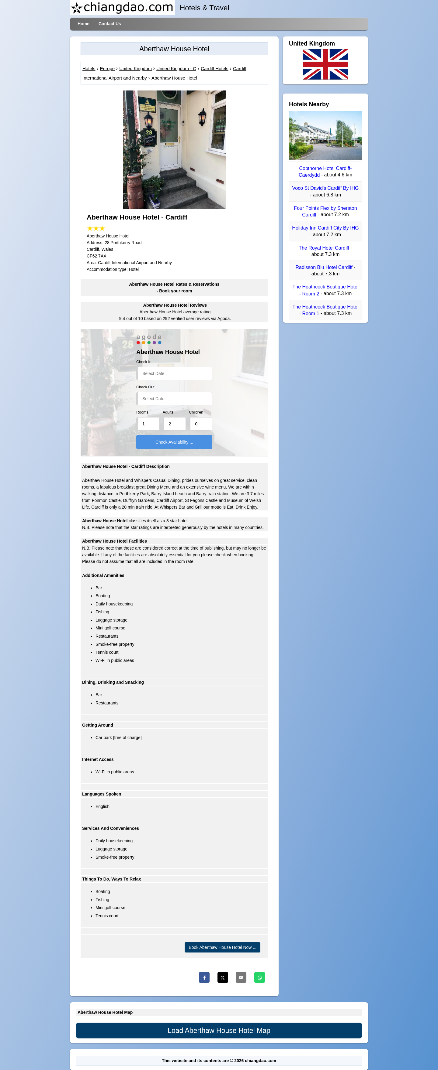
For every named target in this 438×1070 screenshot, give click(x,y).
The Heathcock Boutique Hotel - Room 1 (325, 310)
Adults (168, 412)
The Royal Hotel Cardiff (324, 247)
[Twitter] (222, 977)
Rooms (142, 412)
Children (196, 412)
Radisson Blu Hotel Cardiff (324, 267)
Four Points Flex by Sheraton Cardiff (325, 211)
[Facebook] (204, 977)
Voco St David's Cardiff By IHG (325, 188)
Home (83, 23)
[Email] (241, 977)
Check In (143, 362)
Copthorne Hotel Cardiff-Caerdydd (325, 172)
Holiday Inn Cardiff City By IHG (325, 228)
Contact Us (110, 23)
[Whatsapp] (259, 977)
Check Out (145, 387)
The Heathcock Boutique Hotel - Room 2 (325, 290)
